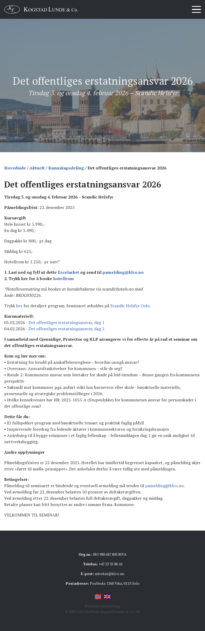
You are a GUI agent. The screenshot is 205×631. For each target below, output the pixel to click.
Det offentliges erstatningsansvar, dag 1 (66, 322)
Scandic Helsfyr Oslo (129, 306)
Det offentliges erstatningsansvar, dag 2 (66, 329)
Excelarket (68, 272)
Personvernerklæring (102, 606)
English (107, 596)
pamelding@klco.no (123, 272)
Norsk (98, 596)
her (19, 306)
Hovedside (15, 168)
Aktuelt (37, 168)
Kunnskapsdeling (66, 168)
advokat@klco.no (109, 573)
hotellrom (63, 278)
